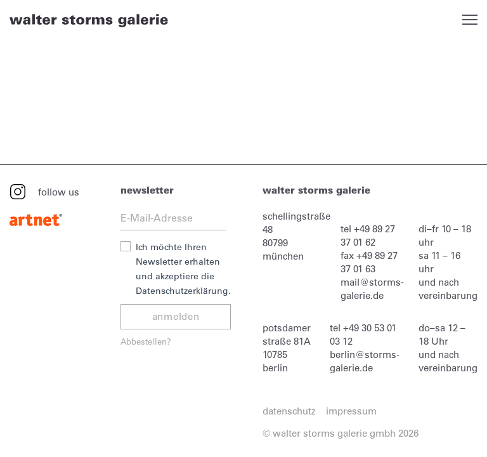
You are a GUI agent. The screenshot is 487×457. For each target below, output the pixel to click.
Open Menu (469, 20)
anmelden (176, 316)
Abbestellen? (145, 341)
